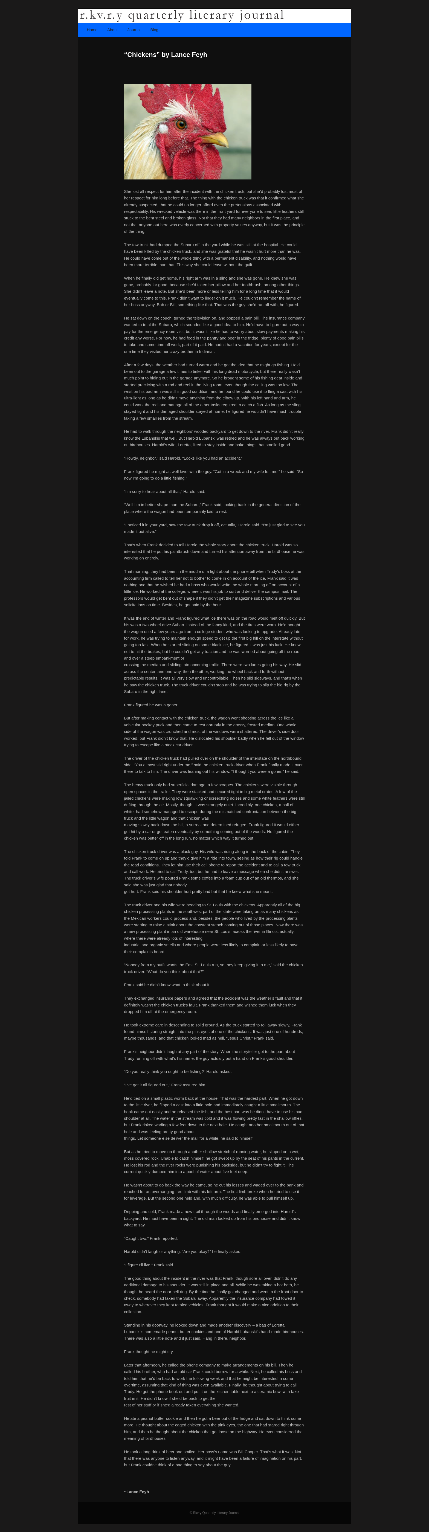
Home (92, 30)
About (112, 30)
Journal (134, 30)
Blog (154, 30)
